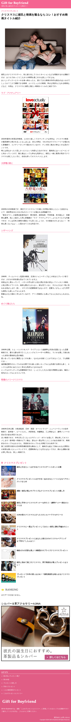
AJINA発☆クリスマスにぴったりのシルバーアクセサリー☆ (40, 515)
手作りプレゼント (9, 686)
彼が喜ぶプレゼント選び (11, 676)
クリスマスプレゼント (9, 11)
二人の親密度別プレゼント (12, 690)
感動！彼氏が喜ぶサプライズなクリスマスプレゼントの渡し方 (41, 491)
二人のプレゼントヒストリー (12, 693)
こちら (21, 711)
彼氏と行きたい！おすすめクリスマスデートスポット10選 (39, 467)
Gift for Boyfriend (54, 719)
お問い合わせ (65, 717)
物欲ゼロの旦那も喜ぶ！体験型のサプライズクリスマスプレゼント (42, 550)
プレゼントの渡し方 (10, 683)
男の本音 (6, 679)
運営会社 (57, 717)
